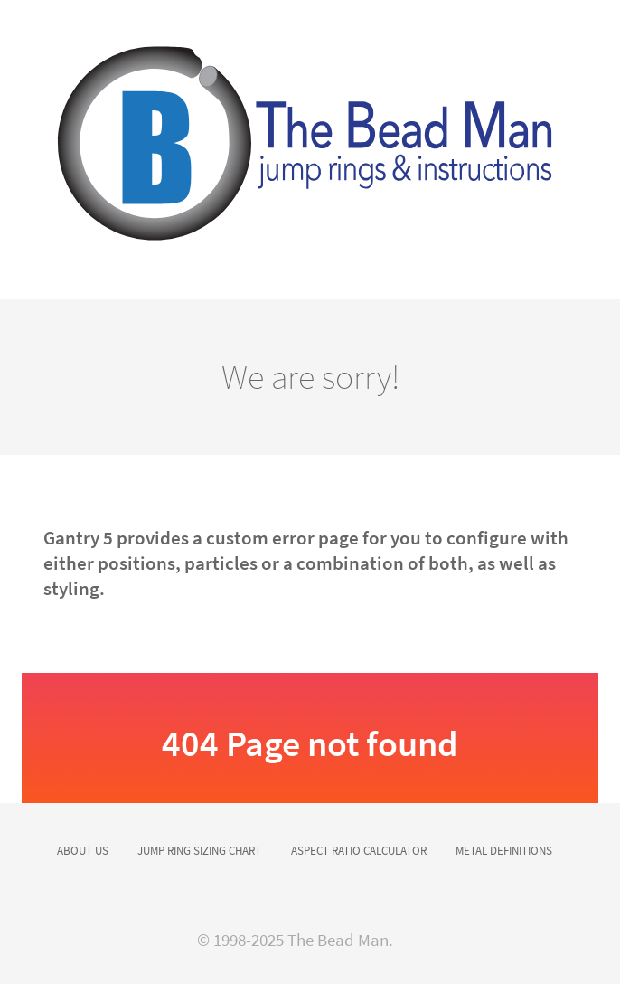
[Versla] (310, 150)
